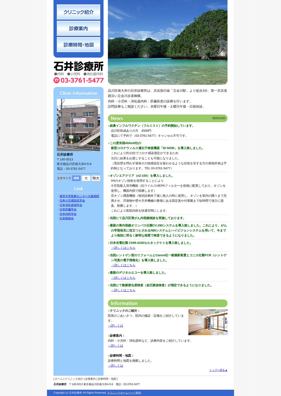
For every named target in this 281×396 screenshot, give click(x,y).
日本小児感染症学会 (72, 200)
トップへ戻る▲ (218, 370)
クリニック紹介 (74, 378)
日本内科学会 (68, 214)
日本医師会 (67, 218)
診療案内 (90, 378)
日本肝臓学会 (68, 209)
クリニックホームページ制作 (124, 392)
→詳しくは (115, 325)
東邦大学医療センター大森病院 (79, 196)
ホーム (59, 378)
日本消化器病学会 (71, 205)
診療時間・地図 (107, 378)
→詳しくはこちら (123, 248)
